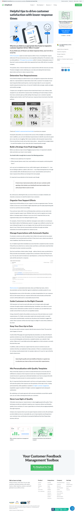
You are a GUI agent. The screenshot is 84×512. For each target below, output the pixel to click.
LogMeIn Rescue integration (62, 49)
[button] (63, 70)
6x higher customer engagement (41, 385)
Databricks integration (61, 51)
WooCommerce (14, 288)
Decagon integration (61, 54)
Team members (60, 56)
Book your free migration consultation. (19, 1)
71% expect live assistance (26, 60)
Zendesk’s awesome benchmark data (24, 131)
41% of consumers (14, 55)
